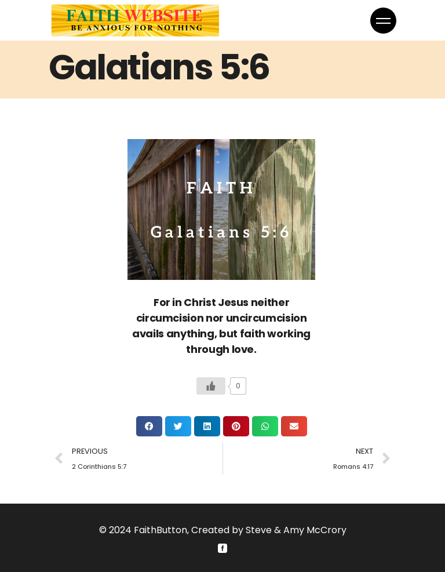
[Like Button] (210, 386)
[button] (149, 426)
